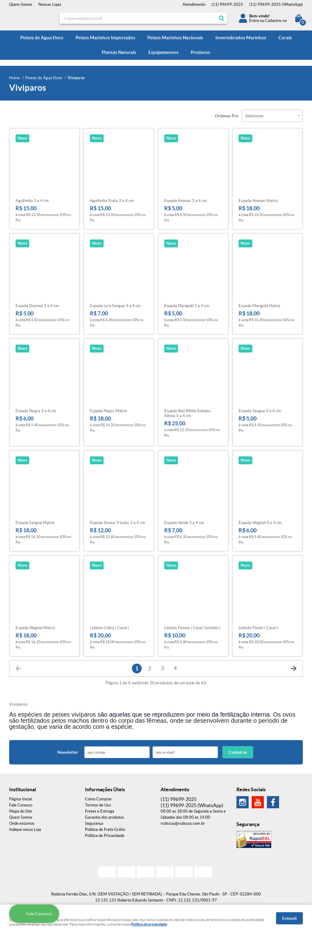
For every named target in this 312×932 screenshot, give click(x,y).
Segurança (94, 821)
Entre (254, 20)
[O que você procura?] (221, 18)
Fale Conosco (20, 803)
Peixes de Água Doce (41, 37)
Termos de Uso (98, 803)
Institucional (22, 787)
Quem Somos (20, 4)
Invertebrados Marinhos (240, 37)
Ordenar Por (227, 115)
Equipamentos (163, 52)
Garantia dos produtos (104, 815)
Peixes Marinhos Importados (105, 37)
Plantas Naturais (119, 52)
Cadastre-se (276, 20)
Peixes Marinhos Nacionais (175, 37)
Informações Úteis (105, 787)
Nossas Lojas (49, 4)
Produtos (200, 52)
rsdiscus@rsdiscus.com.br (183, 821)
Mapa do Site (20, 809)
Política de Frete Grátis (105, 827)
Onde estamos (21, 821)
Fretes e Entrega (99, 809)
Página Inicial (20, 797)
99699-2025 (227, 4)
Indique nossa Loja (25, 827)
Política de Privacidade (104, 833)
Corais (285, 37)
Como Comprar (98, 797)
